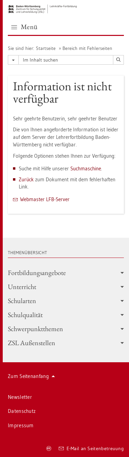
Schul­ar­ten (66, 300)
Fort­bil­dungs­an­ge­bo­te (66, 272)
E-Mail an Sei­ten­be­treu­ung (91, 448)
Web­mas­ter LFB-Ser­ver (45, 199)
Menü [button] (24, 26)
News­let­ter (20, 397)
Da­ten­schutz (21, 411)
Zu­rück (26, 179)
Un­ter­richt (66, 286)
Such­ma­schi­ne (85, 168)
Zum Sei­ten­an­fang (31, 376)
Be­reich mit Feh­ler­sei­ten (87, 48)
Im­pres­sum (21, 425)
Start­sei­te (46, 48)
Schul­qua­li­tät (66, 314)
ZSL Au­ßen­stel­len (66, 342)
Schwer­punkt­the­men (66, 328)
